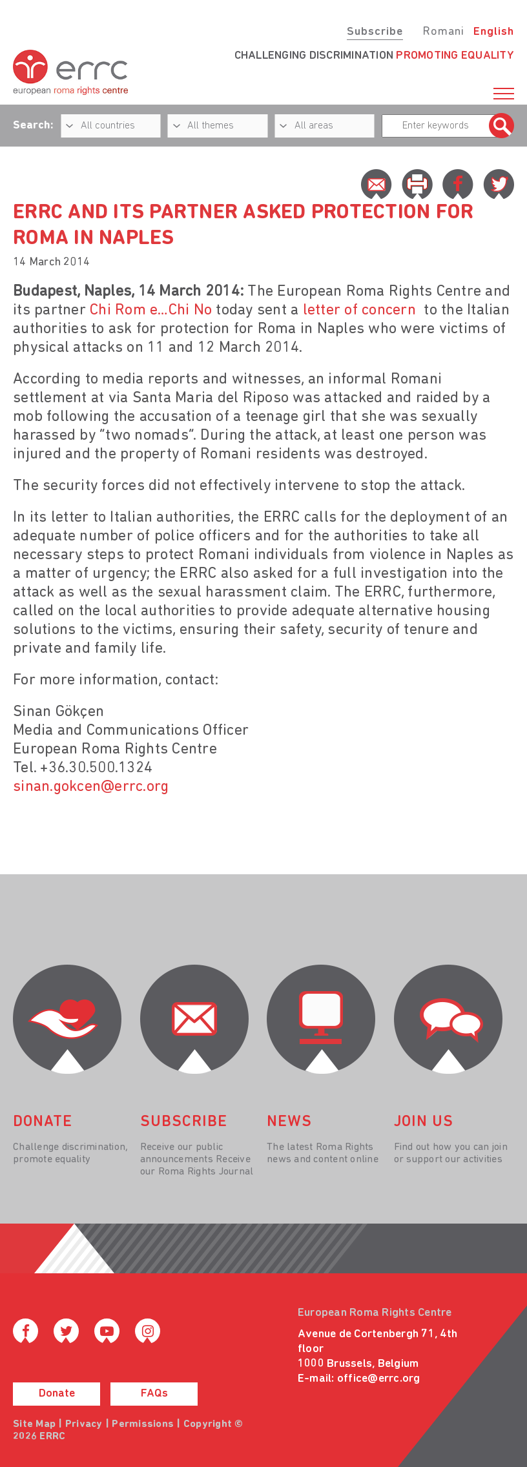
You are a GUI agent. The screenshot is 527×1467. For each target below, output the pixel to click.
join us (423, 1122)
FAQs (154, 1394)
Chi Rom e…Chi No (151, 310)
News (289, 1122)
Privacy (84, 1424)
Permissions (143, 1424)
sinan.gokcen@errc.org (91, 787)
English (493, 32)
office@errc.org (378, 1379)
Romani (443, 32)
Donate (57, 1394)
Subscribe (375, 32)
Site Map (34, 1424)
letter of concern (359, 310)
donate (42, 1122)
